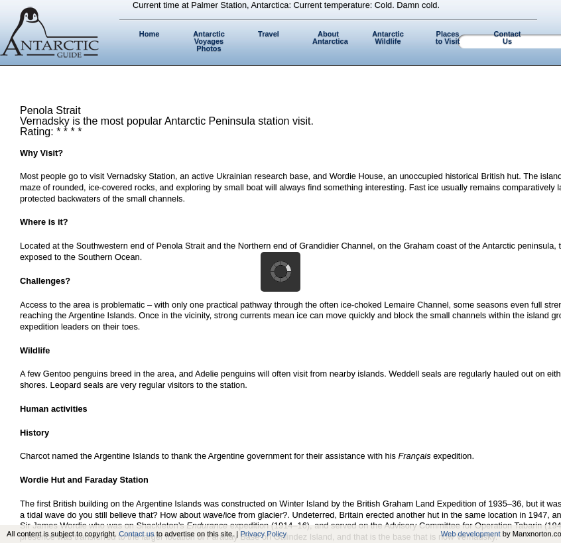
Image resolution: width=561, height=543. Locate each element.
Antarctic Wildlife (388, 37)
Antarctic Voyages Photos (209, 41)
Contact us (136, 534)
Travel (268, 34)
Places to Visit (448, 37)
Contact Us (507, 37)
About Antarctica (330, 37)
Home (149, 34)
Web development (471, 534)
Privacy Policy (263, 534)
